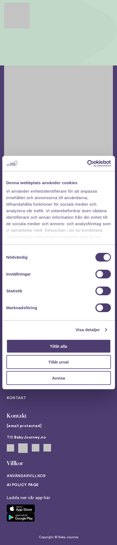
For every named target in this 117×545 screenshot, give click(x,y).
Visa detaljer (87, 329)
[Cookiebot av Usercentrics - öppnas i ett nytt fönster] (87, 163)
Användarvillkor (26, 476)
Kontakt (16, 398)
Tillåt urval (58, 362)
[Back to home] (17, 16)
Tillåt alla (58, 346)
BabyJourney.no (30, 437)
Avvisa (58, 377)
